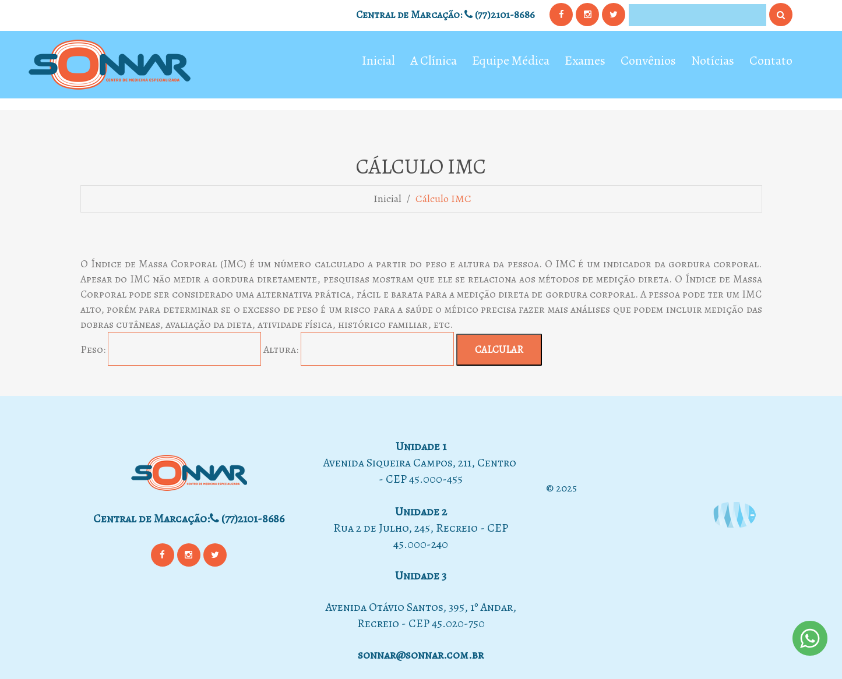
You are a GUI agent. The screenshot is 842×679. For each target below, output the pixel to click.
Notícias (712, 61)
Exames (585, 61)
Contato (770, 61)
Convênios (648, 61)
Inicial (378, 61)
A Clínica (433, 61)
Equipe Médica (510, 61)
